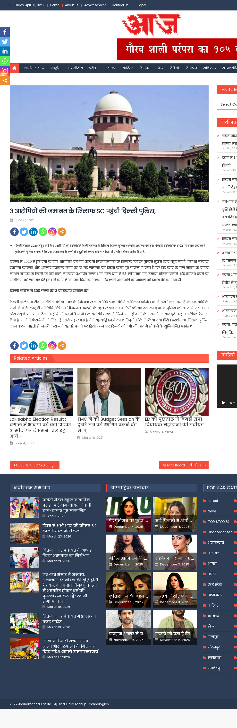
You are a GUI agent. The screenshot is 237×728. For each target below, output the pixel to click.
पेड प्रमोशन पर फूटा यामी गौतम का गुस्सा (146, 521)
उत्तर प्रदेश (215, 584)
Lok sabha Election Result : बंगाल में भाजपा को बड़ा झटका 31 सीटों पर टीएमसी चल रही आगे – (40, 427)
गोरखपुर (214, 647)
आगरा (212, 563)
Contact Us (120, 5)
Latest (213, 500)
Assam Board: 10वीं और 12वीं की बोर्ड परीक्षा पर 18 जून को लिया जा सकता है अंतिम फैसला (186, 465)
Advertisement (95, 5)
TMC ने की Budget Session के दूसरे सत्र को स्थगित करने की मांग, (108, 424)
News (212, 511)
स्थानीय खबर (32, 68)
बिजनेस (145, 68)
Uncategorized (220, 532)
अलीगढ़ (213, 553)
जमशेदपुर (214, 668)
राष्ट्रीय (55, 68)
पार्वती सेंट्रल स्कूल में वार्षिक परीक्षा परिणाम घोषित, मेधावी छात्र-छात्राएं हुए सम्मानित (66, 505)
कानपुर (213, 615)
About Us (71, 5)
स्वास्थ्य (111, 68)
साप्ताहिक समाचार (129, 488)
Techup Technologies (92, 704)
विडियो (174, 68)
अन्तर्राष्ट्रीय (75, 68)
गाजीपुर (213, 636)
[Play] (223, 402)
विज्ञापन (191, 68)
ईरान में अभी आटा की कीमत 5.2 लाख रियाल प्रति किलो (69, 528)
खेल (160, 68)
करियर (128, 68)
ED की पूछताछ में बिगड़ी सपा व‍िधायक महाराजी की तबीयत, (175, 422)
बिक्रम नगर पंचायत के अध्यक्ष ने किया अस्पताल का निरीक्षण (69, 553)
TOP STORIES (218, 521)
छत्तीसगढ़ (214, 657)
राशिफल (209, 68)
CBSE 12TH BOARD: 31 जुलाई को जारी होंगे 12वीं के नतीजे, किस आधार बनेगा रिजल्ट (37, 465)
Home (54, 5)
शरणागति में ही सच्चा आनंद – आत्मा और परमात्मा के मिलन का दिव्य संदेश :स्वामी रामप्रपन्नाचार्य (70, 646)
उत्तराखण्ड (215, 594)
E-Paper (140, 5)
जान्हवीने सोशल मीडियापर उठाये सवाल (190, 596)
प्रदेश (92, 68)
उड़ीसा (212, 574)
